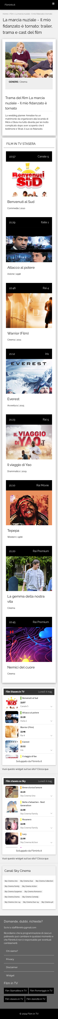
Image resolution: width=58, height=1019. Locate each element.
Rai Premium (41, 551)
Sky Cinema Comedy (30, 897)
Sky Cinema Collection (44, 881)
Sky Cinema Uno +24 (12, 902)
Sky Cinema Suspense (13, 892)
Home (5, 14)
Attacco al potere (21, 267)
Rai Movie (42, 485)
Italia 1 (45, 222)
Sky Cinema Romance (33, 892)
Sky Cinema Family (12, 886)
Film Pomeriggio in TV (41, 990)
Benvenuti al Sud (20, 202)
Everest (13, 399)
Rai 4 (46, 288)
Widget (10, 975)
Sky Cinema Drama (12, 897)
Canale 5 (43, 156)
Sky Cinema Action (29, 886)
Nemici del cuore (21, 667)
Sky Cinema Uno (11, 881)
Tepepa (13, 530)
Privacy (10, 959)
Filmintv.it (10, 4)
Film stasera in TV (14, 999)
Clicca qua (42, 769)
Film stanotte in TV (36, 999)
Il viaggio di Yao (19, 465)
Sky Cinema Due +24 (31, 902)
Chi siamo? (12, 951)
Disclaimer (12, 967)
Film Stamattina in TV (16, 990)
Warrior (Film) (18, 333)
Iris (47, 354)
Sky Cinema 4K (47, 902)
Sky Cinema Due (26, 881)
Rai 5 (46, 419)
